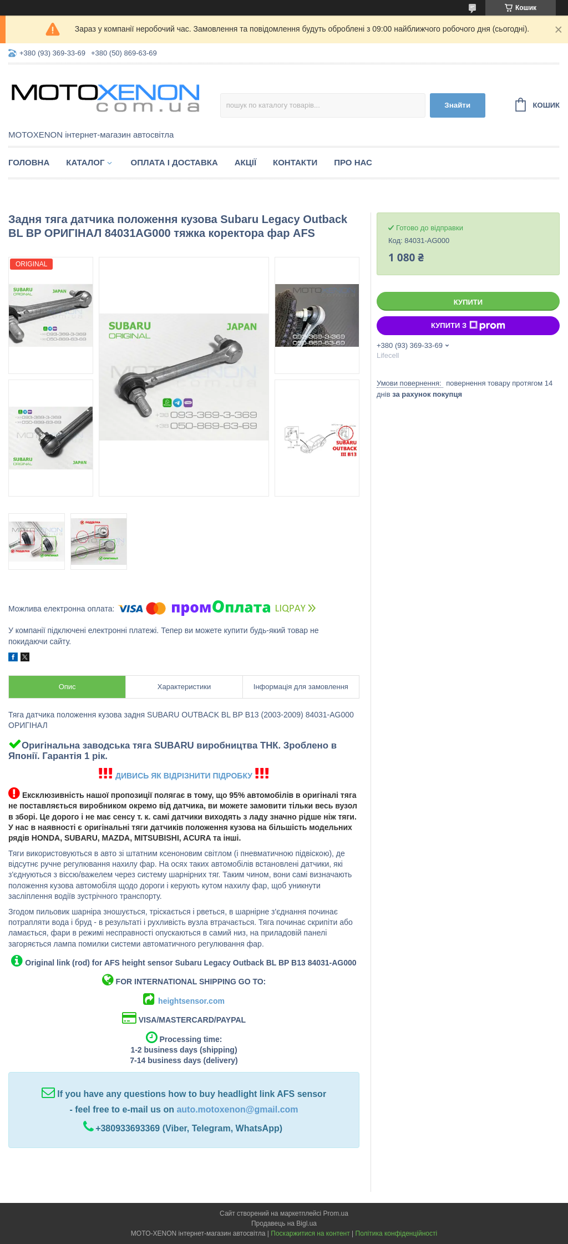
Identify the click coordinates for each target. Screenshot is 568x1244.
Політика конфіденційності (397, 1233)
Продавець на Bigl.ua (284, 1223)
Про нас (353, 162)
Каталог (85, 162)
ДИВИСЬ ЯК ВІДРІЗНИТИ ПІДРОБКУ (183, 775)
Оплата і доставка (173, 162)
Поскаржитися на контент (310, 1233)
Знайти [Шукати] (457, 105)
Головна (28, 162)
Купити (468, 302)
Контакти (295, 162)
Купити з (468, 326)
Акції (245, 162)
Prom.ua (335, 1213)
